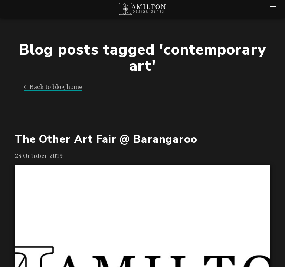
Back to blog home (53, 87)
